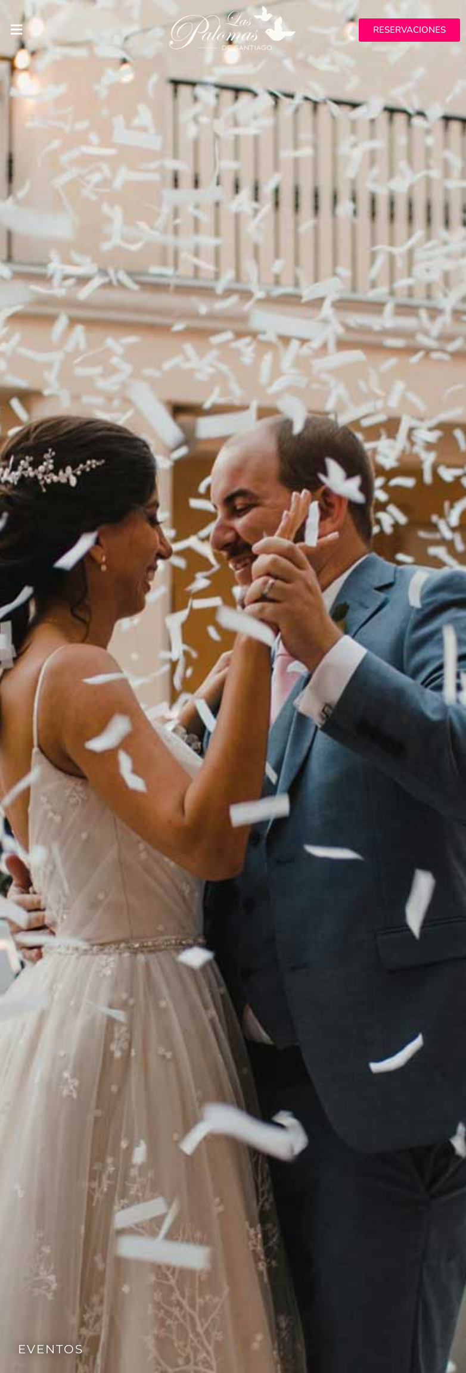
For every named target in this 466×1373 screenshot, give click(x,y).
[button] (78, 29)
